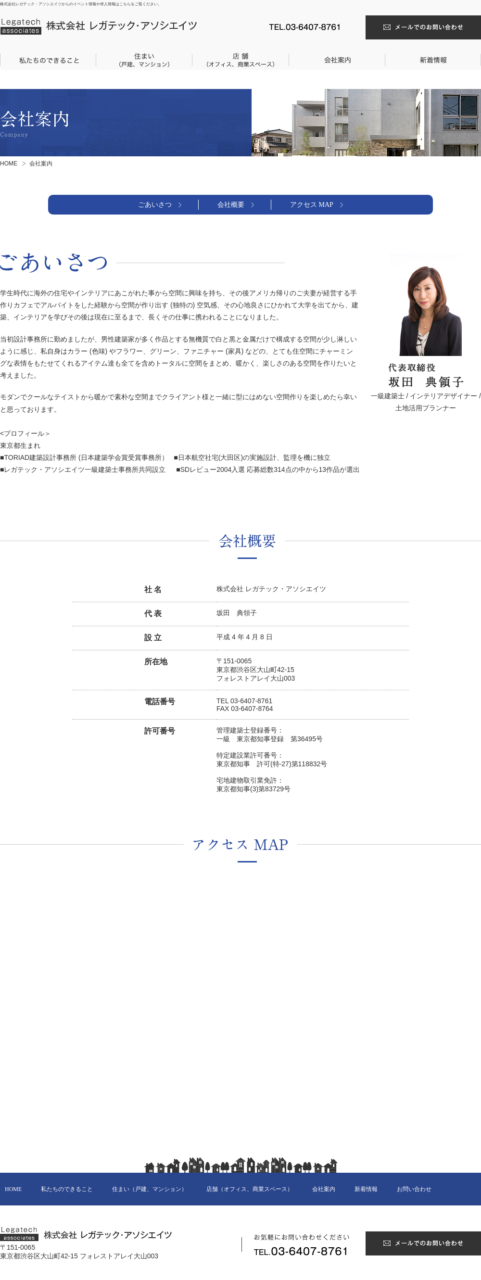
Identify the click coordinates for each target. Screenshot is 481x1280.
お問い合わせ (414, 1189)
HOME (8, 163)
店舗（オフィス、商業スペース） (249, 1189)
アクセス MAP (311, 204)
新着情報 (366, 1189)
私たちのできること (67, 1189)
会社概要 (230, 204)
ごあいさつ (155, 204)
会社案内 (323, 1189)
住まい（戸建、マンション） (149, 1189)
